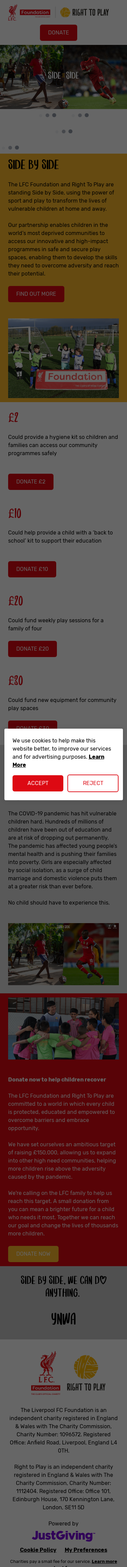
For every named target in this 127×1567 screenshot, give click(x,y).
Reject (93, 783)
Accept (37, 783)
